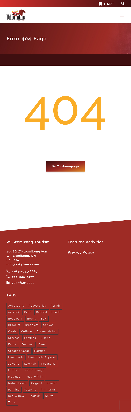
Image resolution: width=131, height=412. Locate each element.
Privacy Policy (81, 252)
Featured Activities (85, 242)
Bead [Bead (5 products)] (28, 311)
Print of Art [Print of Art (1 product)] (49, 389)
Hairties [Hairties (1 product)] (39, 350)
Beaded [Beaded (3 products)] (41, 311)
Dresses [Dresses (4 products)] (14, 337)
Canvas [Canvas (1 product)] (48, 324)
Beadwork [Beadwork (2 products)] (15, 318)
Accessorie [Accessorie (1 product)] (16, 305)
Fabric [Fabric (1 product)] (12, 343)
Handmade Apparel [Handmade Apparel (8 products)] (42, 356)
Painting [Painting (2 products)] (14, 389)
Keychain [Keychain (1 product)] (30, 363)
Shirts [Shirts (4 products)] (49, 395)
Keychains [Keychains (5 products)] (48, 363)
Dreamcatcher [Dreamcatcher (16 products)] (47, 330)
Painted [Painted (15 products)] (52, 382)
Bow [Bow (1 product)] (44, 318)
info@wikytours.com (22, 264)
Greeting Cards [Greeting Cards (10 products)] (19, 350)
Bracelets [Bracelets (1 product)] (32, 324)
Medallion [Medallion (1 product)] (15, 376)
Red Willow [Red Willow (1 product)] (16, 395)
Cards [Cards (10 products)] (12, 330)
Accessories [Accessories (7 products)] (37, 305)
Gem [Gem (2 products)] (41, 343)
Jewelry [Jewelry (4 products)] (13, 363)
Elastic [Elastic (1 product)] (45, 337)
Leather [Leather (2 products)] (13, 369)
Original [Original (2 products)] (36, 382)
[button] (123, 3)
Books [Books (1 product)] (31, 318)
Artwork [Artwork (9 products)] (14, 311)
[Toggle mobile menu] (122, 15)
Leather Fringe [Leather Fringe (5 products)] (34, 369)
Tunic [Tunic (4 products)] (12, 402)
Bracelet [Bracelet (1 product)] (14, 324)
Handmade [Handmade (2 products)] (16, 356)
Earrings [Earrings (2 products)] (30, 337)
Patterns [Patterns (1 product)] (30, 389)
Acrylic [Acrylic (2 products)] (56, 305)
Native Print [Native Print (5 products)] (35, 376)
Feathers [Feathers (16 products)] (28, 343)
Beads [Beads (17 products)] (55, 311)
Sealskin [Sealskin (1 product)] (35, 395)
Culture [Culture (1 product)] (26, 330)
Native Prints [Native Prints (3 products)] (17, 382)
